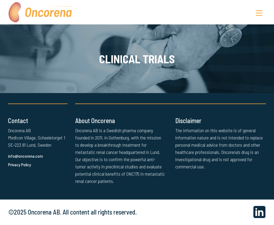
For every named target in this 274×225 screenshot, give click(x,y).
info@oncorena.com (26, 156)
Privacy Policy (20, 164)
